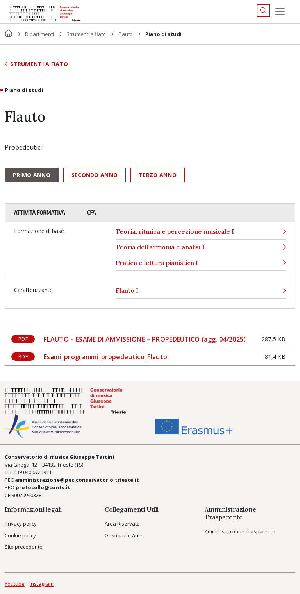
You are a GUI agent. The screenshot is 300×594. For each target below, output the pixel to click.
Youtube (15, 583)
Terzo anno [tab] (158, 175)
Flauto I (201, 290)
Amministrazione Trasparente (240, 531)
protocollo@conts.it (43, 487)
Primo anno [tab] (31, 175)
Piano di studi (24, 90)
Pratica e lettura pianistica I (201, 263)
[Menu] (280, 11)
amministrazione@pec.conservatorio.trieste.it (77, 479)
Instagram (42, 583)
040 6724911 (37, 472)
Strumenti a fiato (86, 34)
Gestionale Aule (124, 535)
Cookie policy (20, 535)
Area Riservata (122, 523)
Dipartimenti (39, 34)
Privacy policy (21, 523)
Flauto (125, 34)
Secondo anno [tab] (94, 175)
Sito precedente (24, 546)
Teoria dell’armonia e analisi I (201, 247)
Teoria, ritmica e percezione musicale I (201, 231)
